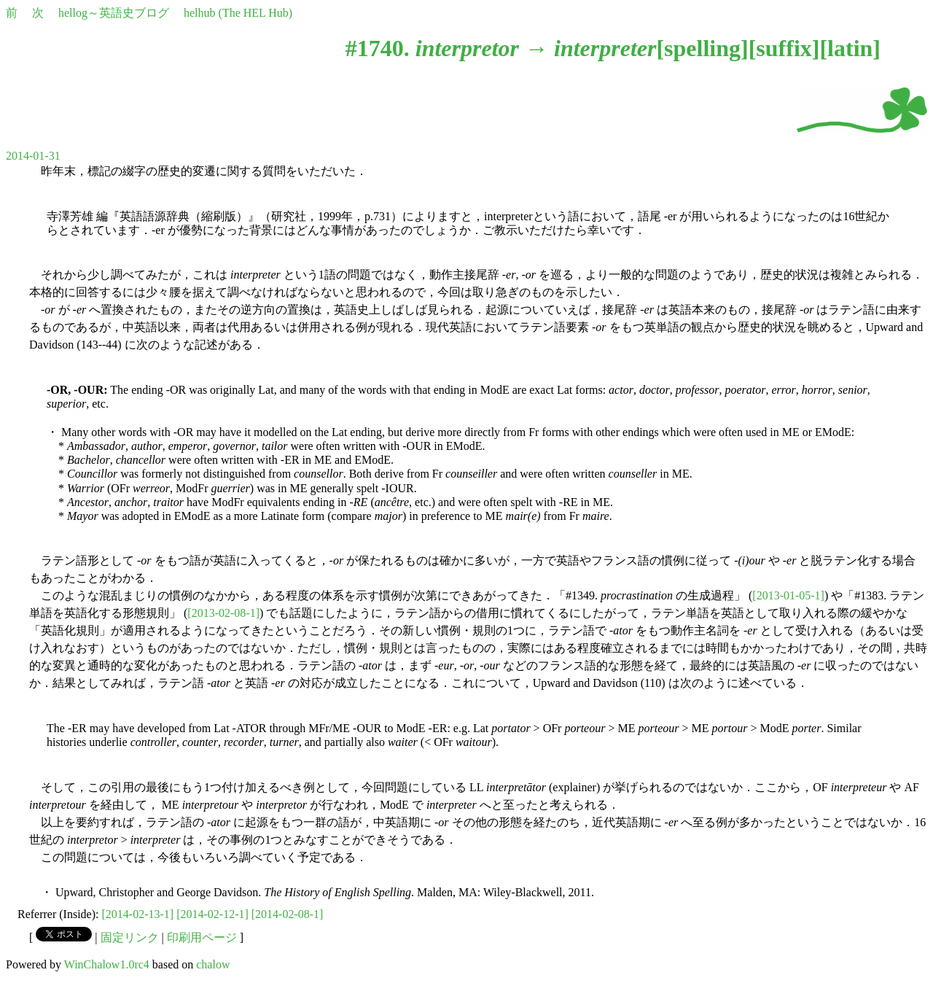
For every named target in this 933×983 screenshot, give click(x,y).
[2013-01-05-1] (788, 595)
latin (850, 48)
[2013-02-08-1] (223, 613)
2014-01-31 (33, 155)
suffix (783, 48)
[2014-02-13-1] (138, 914)
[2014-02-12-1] (212, 914)
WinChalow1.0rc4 (106, 964)
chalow (213, 964)
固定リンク (130, 937)
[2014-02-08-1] (287, 914)
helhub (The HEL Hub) (238, 13)
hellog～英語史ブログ (113, 13)
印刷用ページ (202, 937)
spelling (702, 48)
